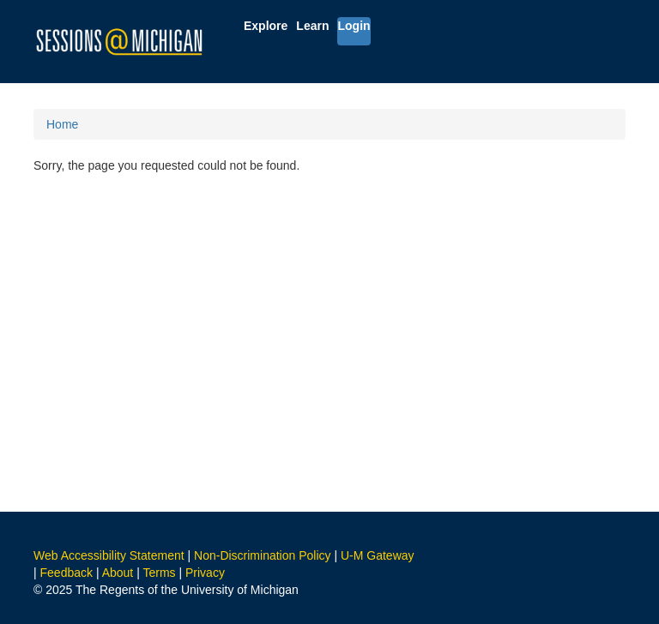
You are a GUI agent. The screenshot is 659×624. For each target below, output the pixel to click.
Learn (312, 26)
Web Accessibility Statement (108, 555)
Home (62, 124)
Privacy (205, 572)
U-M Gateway (377, 555)
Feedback (66, 572)
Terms (158, 572)
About (118, 572)
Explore (265, 26)
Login (353, 26)
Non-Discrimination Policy (262, 555)
